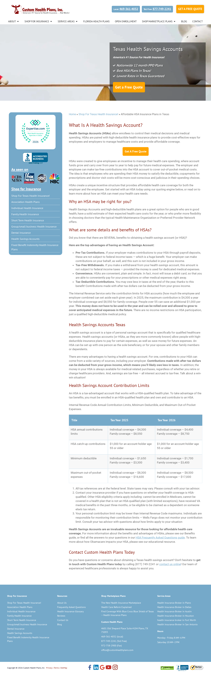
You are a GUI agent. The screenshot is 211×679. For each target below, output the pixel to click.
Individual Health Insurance (27, 213)
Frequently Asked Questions (71, 612)
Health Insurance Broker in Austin (174, 616)
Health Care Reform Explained (116, 612)
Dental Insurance (21, 237)
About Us (62, 607)
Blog (59, 629)
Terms (56, 673)
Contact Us (62, 625)
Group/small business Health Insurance (34, 231)
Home (72, 119)
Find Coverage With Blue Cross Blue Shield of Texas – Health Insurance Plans (127, 618)
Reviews (61, 620)
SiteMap (63, 673)
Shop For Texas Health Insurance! (30, 201)
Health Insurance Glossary (70, 616)
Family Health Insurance (25, 219)
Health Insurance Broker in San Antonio (177, 629)
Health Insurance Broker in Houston (175, 620)
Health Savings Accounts (25, 244)
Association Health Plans (25, 207)
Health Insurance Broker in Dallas (174, 612)
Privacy (49, 673)
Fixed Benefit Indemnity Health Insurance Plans (34, 252)
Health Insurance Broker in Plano (174, 607)
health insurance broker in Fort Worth (176, 625)
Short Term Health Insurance (27, 225)
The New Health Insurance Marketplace (121, 607)
